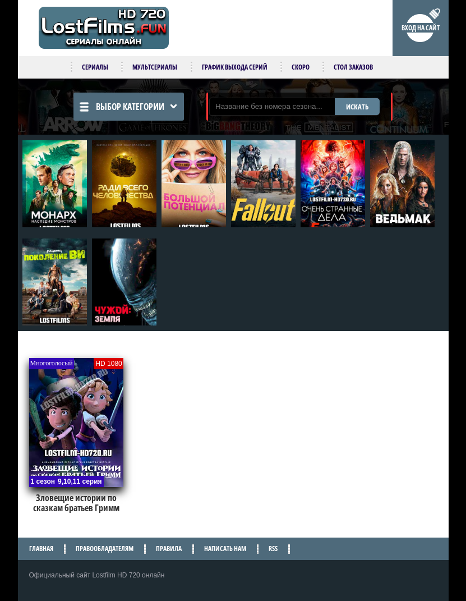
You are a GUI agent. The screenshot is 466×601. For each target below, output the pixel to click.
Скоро (301, 67)
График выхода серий (234, 67)
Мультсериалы (154, 67)
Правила (169, 548)
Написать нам (225, 548)
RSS (273, 548)
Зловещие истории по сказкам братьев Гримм (76, 503)
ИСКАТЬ (357, 107)
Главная (41, 548)
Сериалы (95, 67)
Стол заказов (353, 67)
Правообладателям (104, 548)
